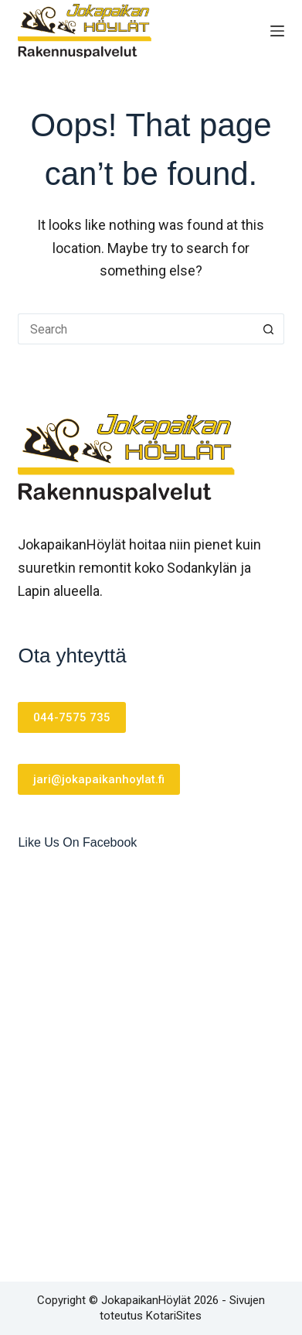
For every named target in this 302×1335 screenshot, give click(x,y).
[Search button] (268, 328)
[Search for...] (135, 328)
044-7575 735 (71, 717)
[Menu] (277, 31)
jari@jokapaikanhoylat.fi (99, 779)
